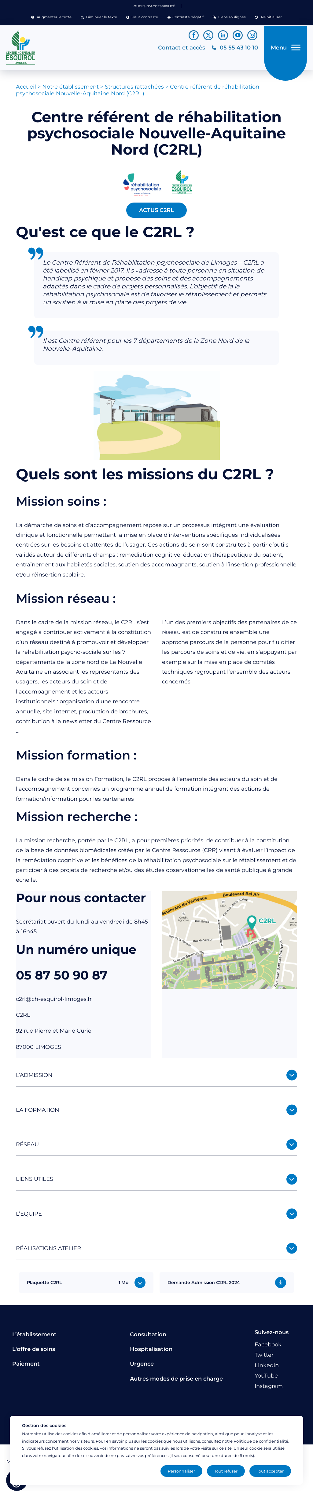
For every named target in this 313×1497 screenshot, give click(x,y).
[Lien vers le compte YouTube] (238, 35)
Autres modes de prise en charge (176, 1381)
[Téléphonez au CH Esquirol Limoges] (233, 48)
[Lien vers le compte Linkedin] (223, 35)
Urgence (142, 1366)
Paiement (26, 1366)
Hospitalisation (151, 1351)
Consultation (148, 1336)
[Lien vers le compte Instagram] (252, 35)
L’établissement (34, 1336)
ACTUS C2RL (156, 212)
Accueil (26, 89)
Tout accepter (270, 1471)
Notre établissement (70, 89)
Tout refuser (226, 1471)
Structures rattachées (134, 89)
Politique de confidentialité (261, 1441)
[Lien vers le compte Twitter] (208, 35)
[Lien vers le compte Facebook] (194, 35)
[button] (51, 17)
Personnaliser (181, 1471)
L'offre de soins (33, 1351)
